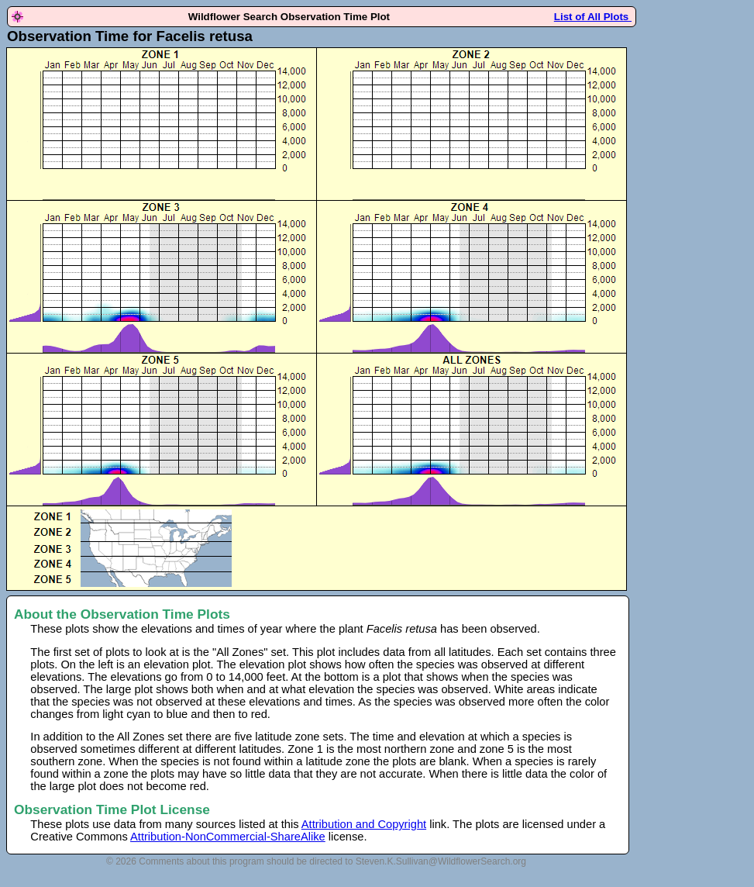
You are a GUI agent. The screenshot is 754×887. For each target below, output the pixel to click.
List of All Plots (593, 16)
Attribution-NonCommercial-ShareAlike (227, 836)
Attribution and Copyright (363, 824)
